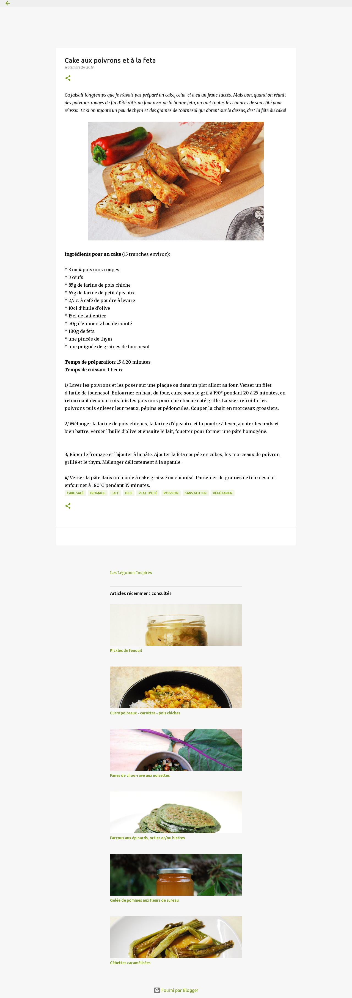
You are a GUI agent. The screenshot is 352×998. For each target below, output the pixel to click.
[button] (68, 78)
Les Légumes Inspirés (131, 572)
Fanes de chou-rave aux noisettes (140, 775)
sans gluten (196, 493)
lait (115, 493)
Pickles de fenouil (126, 650)
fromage (97, 493)
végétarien (222, 493)
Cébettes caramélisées (130, 963)
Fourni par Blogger (176, 990)
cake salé (75, 493)
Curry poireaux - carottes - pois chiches (145, 713)
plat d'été (148, 493)
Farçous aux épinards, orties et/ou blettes (147, 838)
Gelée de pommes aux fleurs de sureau (144, 900)
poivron (171, 493)
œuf (128, 493)
